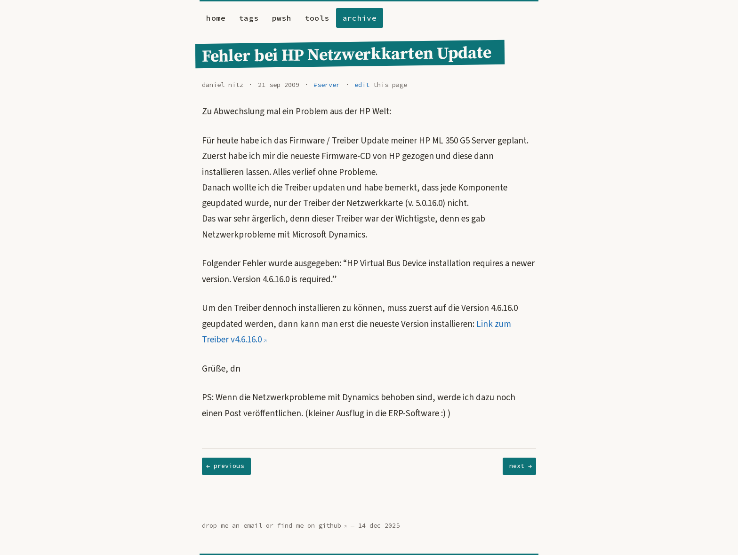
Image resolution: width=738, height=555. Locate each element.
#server (326, 85)
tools (317, 18)
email (252, 526)
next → (520, 466)
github (330, 526)
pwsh (281, 18)
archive (360, 18)
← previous (225, 466)
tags (248, 18)
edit (361, 85)
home (215, 18)
